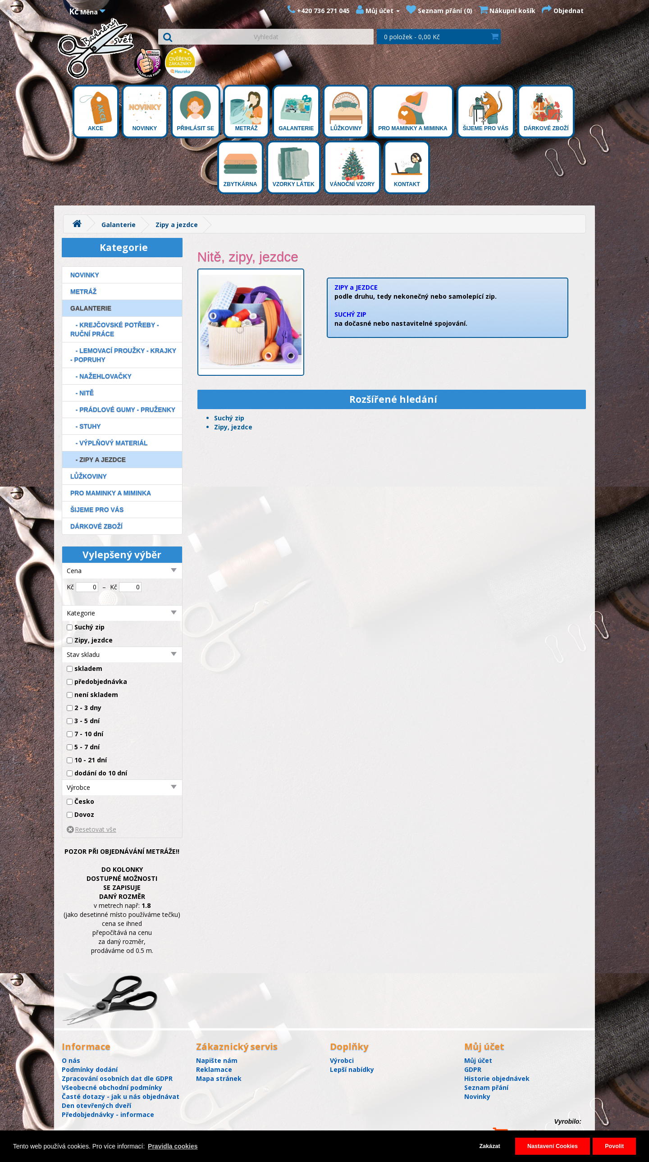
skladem (88, 668)
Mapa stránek (219, 1078)
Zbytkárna (240, 167)
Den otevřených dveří (96, 1105)
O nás (71, 1060)
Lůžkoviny (346, 111)
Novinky (145, 111)
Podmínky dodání (90, 1069)
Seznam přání (486, 1087)
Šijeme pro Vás (485, 111)
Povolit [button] (614, 1146)
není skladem (96, 694)
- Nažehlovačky (101, 376)
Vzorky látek (294, 167)
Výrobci (342, 1060)
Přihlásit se (196, 111)
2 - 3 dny (87, 707)
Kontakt (407, 167)
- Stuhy (85, 426)
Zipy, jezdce (93, 640)
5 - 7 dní (87, 747)
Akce (96, 111)
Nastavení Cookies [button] (552, 1146)
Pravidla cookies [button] (173, 1146)
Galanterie (296, 111)
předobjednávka (100, 681)
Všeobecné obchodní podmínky (112, 1087)
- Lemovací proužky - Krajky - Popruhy (123, 355)
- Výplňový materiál (109, 443)
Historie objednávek (497, 1078)
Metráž (246, 111)
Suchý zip (89, 627)
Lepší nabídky (352, 1069)
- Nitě (82, 392)
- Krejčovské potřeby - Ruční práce (114, 329)
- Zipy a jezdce (98, 459)
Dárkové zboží (546, 111)
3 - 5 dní (87, 720)
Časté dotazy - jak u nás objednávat (120, 1096)
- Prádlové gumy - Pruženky (122, 409)
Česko (84, 801)
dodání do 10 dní (100, 773)
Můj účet (478, 1060)
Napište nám (217, 1060)
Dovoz (84, 814)
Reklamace (214, 1069)
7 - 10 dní (88, 733)
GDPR (472, 1069)
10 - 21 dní (90, 760)
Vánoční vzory (352, 167)
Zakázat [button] (489, 1146)
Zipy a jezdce (176, 224)
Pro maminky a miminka (413, 111)
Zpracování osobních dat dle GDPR (117, 1078)
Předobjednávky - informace (108, 1114)
